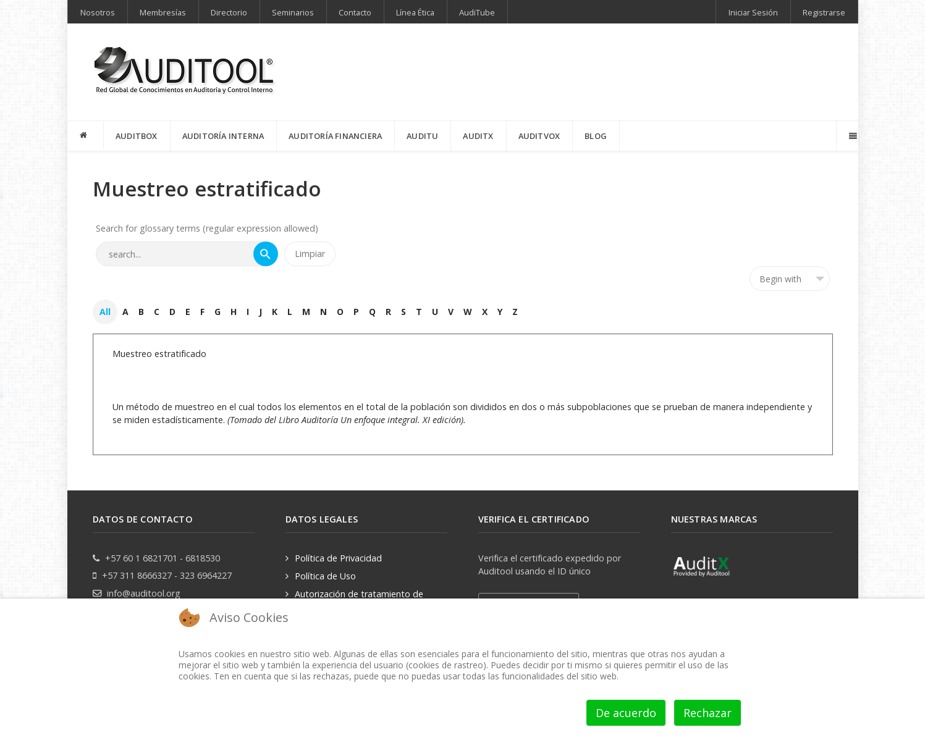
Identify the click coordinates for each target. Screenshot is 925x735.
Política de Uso (325, 576)
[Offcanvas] (852, 136)
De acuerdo (626, 712)
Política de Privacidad (338, 558)
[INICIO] (85, 135)
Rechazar (707, 712)
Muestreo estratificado (159, 353)
